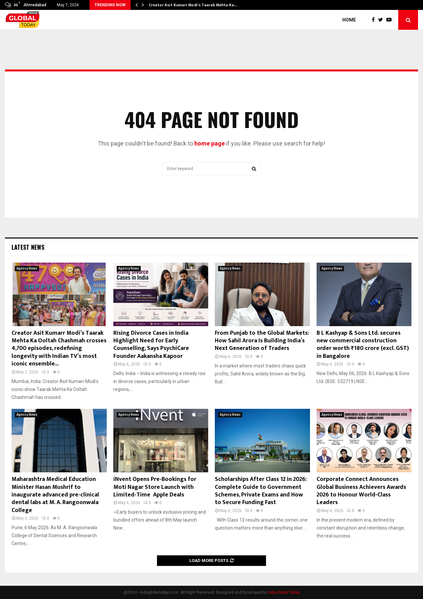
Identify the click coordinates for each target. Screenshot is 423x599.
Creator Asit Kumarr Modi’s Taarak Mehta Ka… (193, 5)
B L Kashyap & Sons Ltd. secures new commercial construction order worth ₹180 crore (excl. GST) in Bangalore (363, 344)
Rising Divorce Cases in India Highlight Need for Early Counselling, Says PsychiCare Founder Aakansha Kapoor (151, 344)
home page (209, 143)
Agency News (27, 268)
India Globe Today (284, 592)
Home (349, 19)
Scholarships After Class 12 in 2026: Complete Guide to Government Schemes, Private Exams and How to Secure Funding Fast (261, 490)
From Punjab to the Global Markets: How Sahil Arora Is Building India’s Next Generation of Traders (262, 341)
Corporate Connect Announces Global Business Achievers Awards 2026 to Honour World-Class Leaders (361, 490)
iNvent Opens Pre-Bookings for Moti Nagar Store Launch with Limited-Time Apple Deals (154, 487)
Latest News (28, 247)
